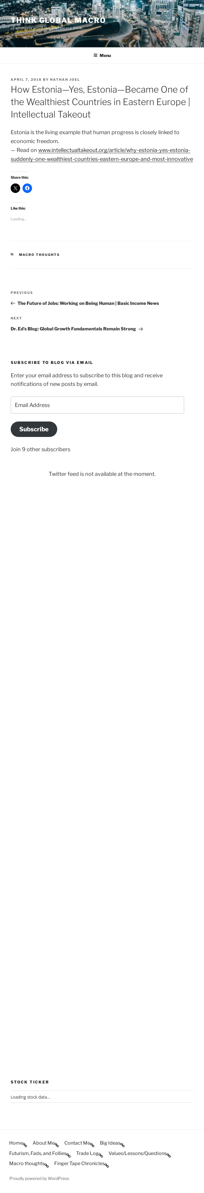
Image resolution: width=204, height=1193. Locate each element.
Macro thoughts (39, 255)
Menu (102, 55)
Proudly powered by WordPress (39, 1178)
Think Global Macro (58, 20)
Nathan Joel (65, 79)
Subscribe (34, 429)
